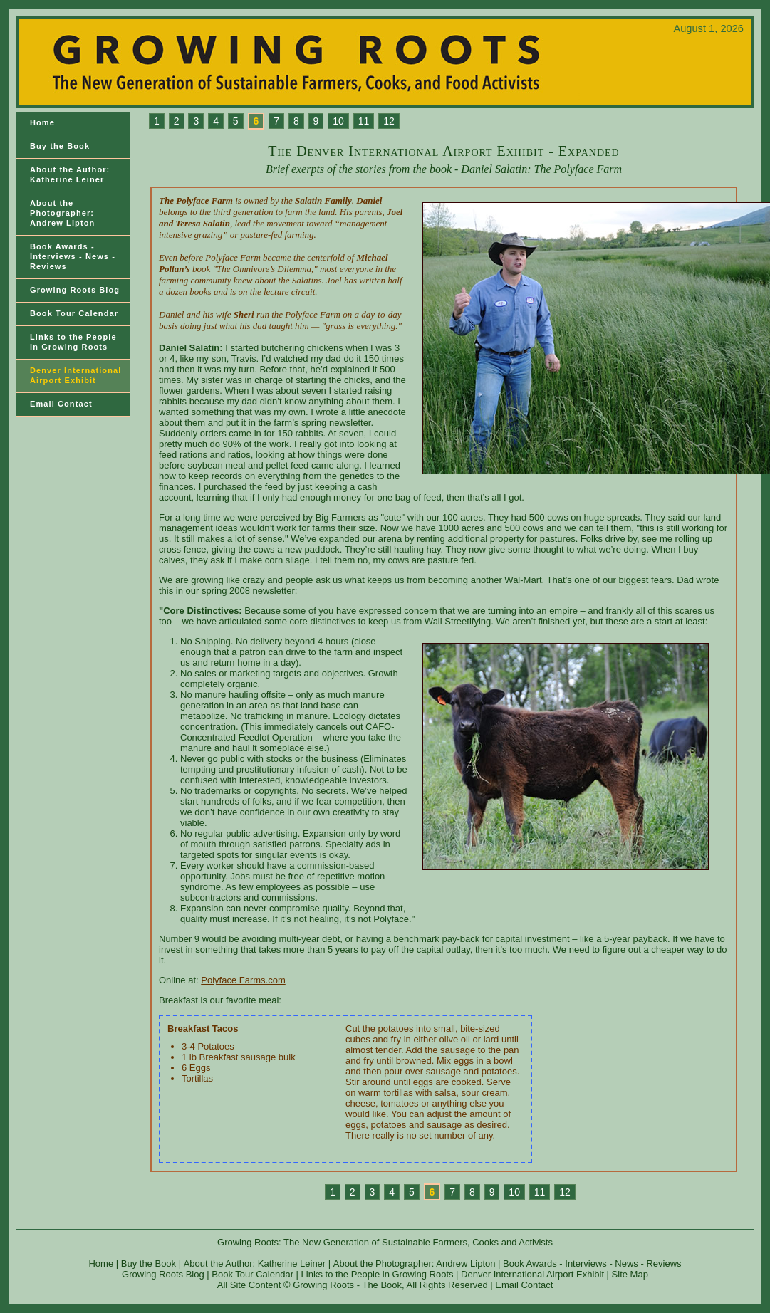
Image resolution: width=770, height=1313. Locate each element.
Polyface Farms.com (243, 980)
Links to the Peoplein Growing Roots (73, 342)
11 (364, 121)
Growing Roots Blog (75, 290)
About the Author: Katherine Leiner (70, 174)
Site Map (630, 1274)
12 (389, 121)
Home (42, 122)
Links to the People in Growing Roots (377, 1274)
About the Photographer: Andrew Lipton (62, 213)
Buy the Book (60, 146)
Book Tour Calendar (74, 313)
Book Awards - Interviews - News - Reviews (72, 256)
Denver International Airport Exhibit (75, 375)
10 (338, 121)
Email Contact (61, 403)
